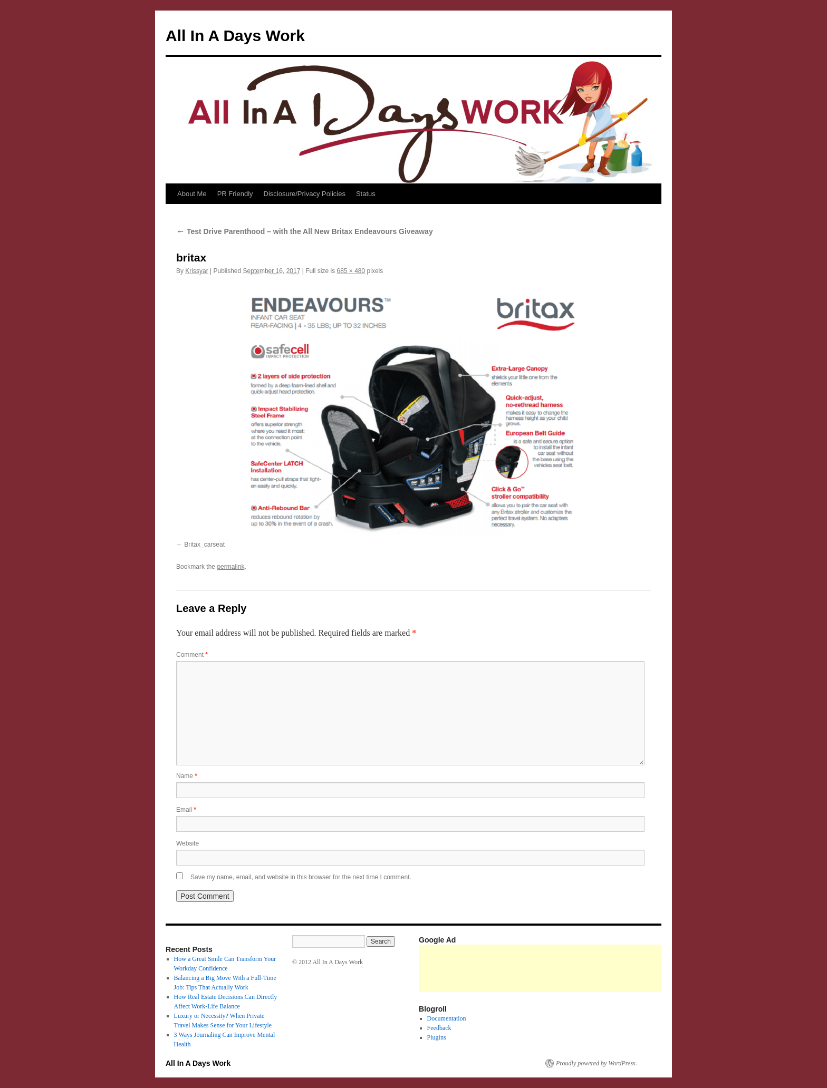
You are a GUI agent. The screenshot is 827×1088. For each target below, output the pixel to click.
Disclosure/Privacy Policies (304, 194)
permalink (230, 566)
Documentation (446, 1018)
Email (186, 809)
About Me (192, 194)
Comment (192, 654)
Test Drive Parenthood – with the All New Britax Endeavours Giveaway (304, 231)
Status (366, 194)
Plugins (436, 1037)
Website (187, 843)
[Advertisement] (611, 968)
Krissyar (196, 271)
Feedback (439, 1028)
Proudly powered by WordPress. (596, 1063)
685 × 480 (350, 271)
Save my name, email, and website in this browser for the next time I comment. (300, 877)
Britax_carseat (204, 544)
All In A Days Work (235, 35)
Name (186, 776)
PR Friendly (235, 194)
